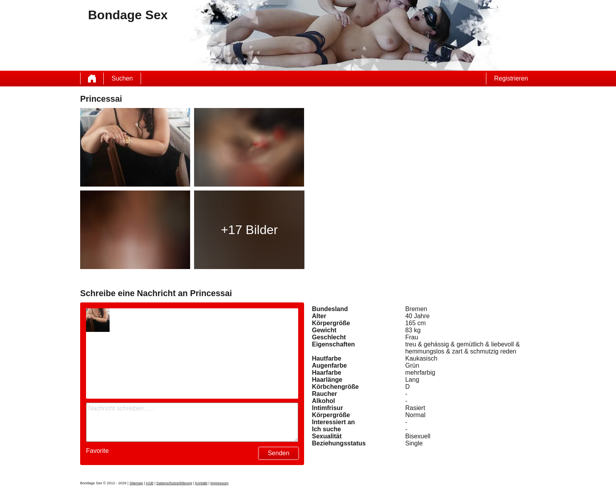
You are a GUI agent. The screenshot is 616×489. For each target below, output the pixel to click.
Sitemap (136, 483)
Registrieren (511, 78)
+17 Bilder (249, 230)
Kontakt (201, 483)
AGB (150, 483)
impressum (220, 483)
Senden (278, 453)
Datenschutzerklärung (174, 483)
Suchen (122, 78)
